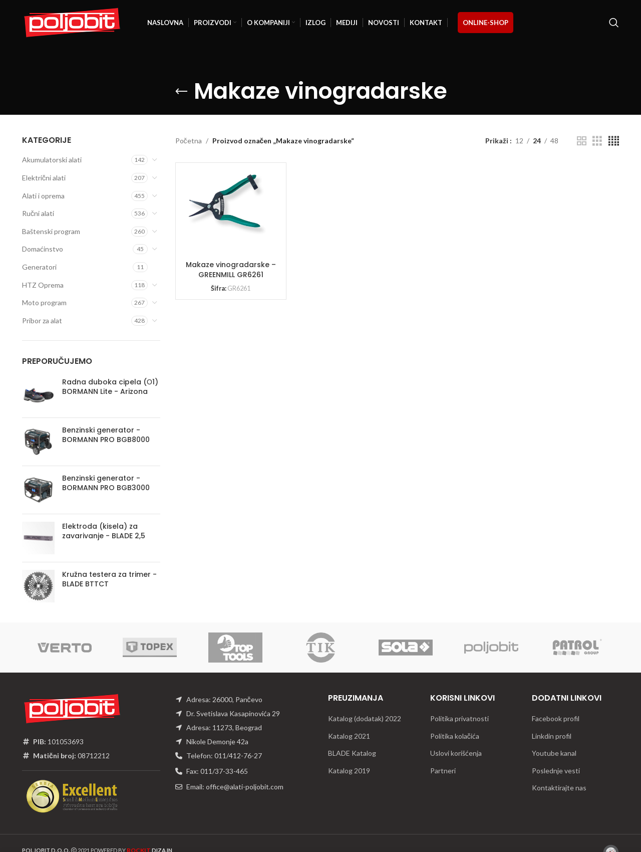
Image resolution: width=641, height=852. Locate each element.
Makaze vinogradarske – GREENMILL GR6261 (231, 270)
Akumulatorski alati (52, 159)
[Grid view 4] (613, 141)
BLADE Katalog (352, 753)
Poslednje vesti (556, 770)
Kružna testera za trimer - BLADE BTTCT (109, 579)
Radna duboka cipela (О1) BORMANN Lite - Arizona (110, 387)
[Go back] (181, 92)
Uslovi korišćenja (456, 753)
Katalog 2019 (349, 770)
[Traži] (614, 23)
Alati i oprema (43, 195)
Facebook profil (555, 718)
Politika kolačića (454, 736)
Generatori (39, 267)
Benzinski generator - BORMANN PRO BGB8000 (106, 435)
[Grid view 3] (597, 141)
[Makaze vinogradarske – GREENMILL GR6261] (225, 204)
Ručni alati (38, 213)
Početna (188, 140)
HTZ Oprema (43, 285)
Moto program (44, 302)
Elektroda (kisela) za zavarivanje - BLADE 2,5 (103, 531)
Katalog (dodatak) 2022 (364, 718)
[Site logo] (72, 22)
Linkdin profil (551, 736)
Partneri (443, 770)
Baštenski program (51, 231)
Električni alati (44, 177)
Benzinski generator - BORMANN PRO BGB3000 (106, 483)
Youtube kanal (554, 753)
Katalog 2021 (349, 736)
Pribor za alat (42, 320)
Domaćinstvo (42, 249)
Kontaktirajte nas (559, 787)
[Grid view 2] (581, 141)
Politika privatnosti (459, 718)
